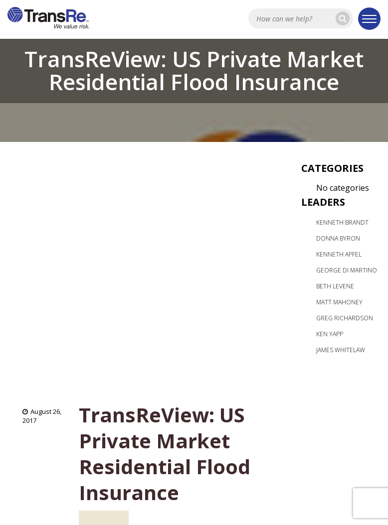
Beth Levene (335, 286)
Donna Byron (338, 238)
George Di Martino (346, 270)
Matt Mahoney (339, 302)
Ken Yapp (329, 334)
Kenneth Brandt (342, 222)
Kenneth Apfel (339, 254)
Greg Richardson (344, 318)
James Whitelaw (340, 350)
